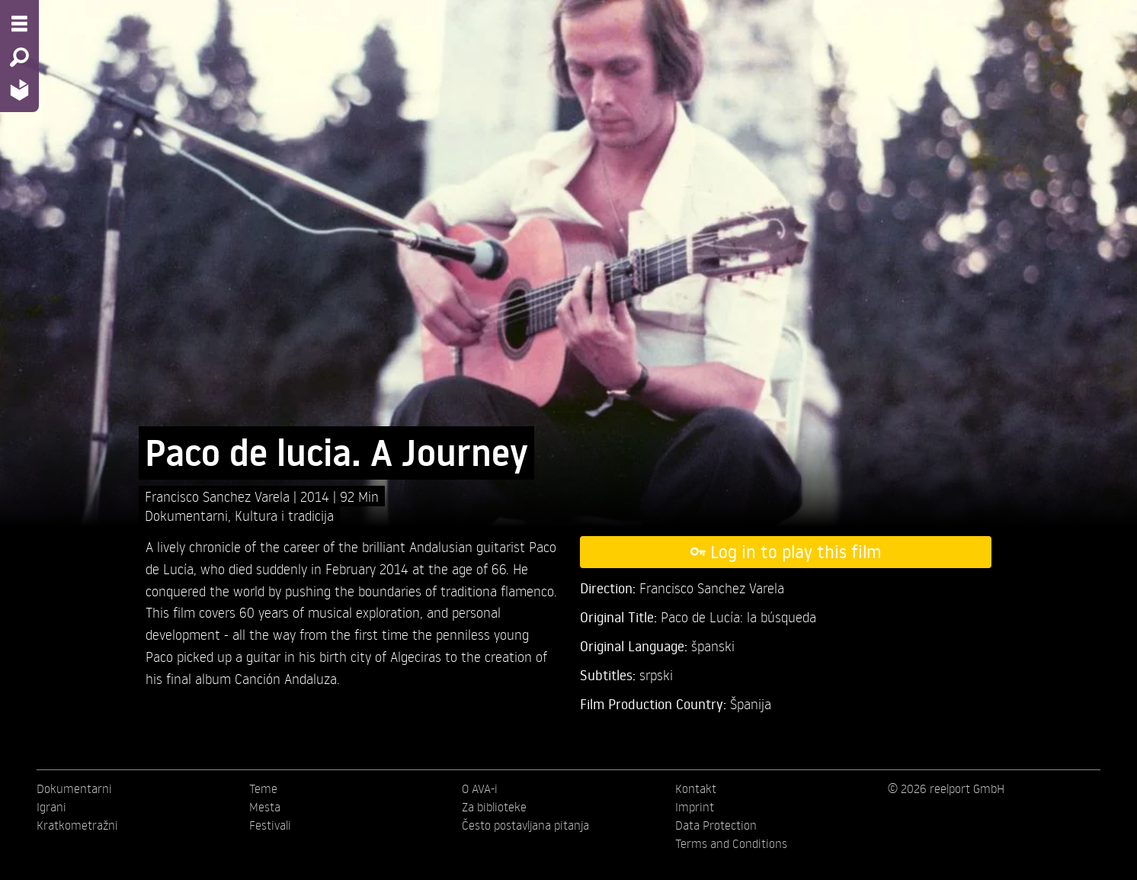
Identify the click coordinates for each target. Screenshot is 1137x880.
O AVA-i (480, 788)
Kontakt (695, 788)
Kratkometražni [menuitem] (77, 825)
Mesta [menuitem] (264, 806)
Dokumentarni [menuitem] (74, 788)
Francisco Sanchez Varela (219, 496)
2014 (316, 496)
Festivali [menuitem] (270, 825)
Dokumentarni (186, 515)
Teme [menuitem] (263, 788)
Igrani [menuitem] (51, 806)
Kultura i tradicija (284, 515)
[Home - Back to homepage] (19, 89)
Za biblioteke (494, 806)
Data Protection (716, 825)
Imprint (694, 806)
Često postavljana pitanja (525, 825)
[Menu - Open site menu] (19, 23)
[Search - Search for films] (19, 57)
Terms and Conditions (731, 843)
